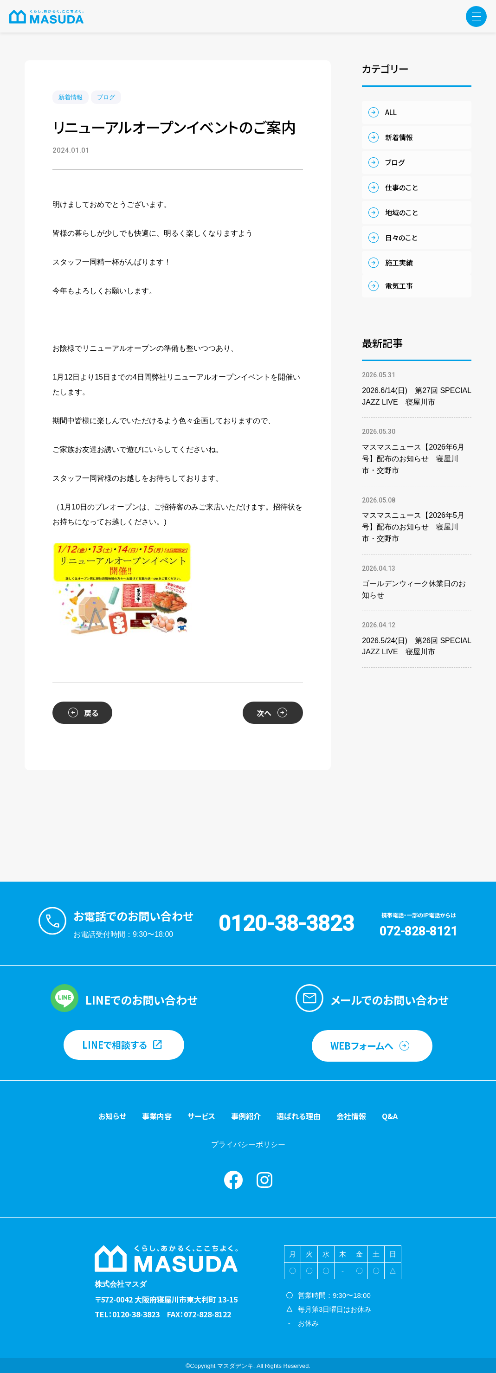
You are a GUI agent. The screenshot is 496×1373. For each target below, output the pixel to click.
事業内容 (157, 1116)
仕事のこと (401, 187)
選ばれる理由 (299, 1116)
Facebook (233, 1180)
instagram (264, 1180)
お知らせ (112, 1116)
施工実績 (399, 262)
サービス (201, 1116)
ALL (391, 112)
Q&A (390, 1116)
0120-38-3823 (286, 923)
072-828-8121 (418, 931)
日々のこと (401, 237)
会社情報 (351, 1116)
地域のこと (401, 212)
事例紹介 (246, 1116)
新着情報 (70, 97)
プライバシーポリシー (248, 1144)
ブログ (106, 97)
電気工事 (399, 285)
